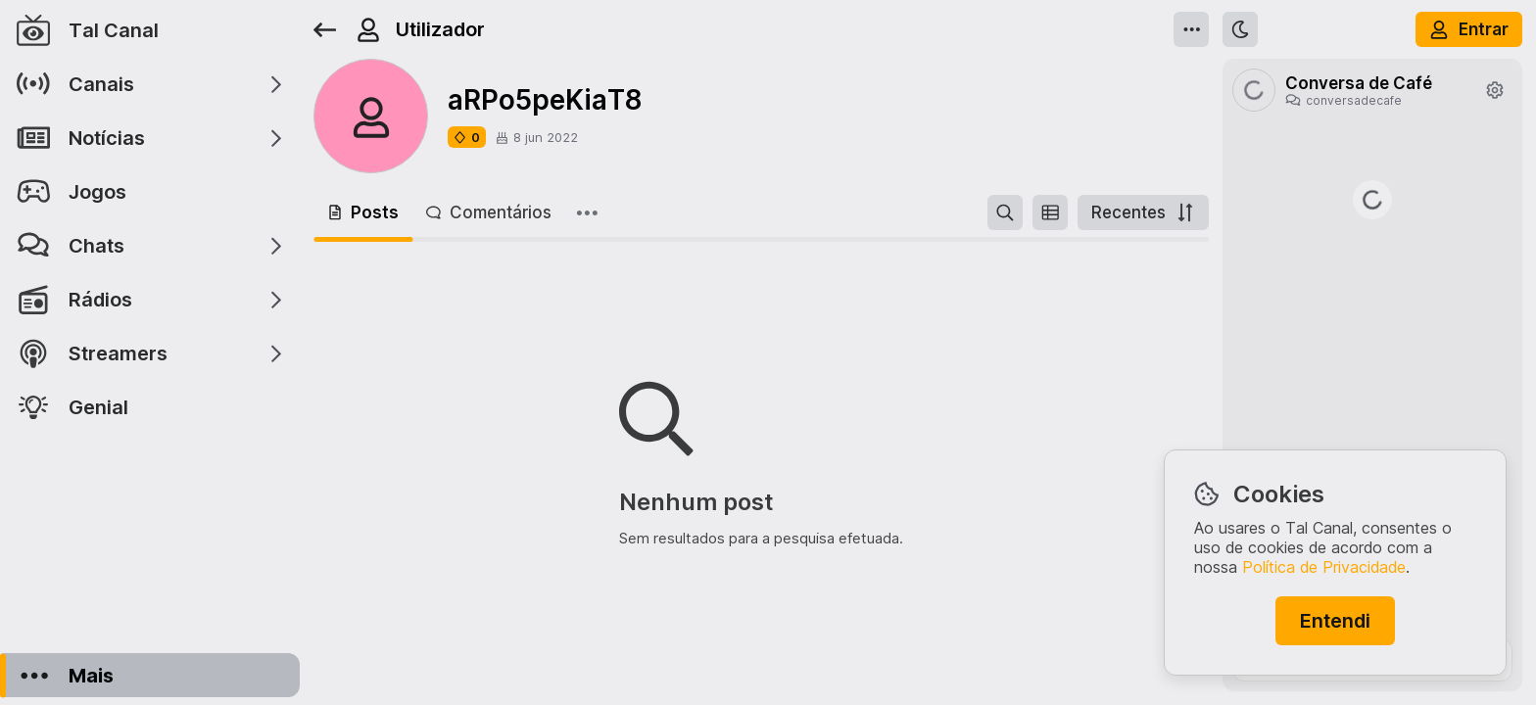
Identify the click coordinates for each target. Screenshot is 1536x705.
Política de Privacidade (1324, 567)
